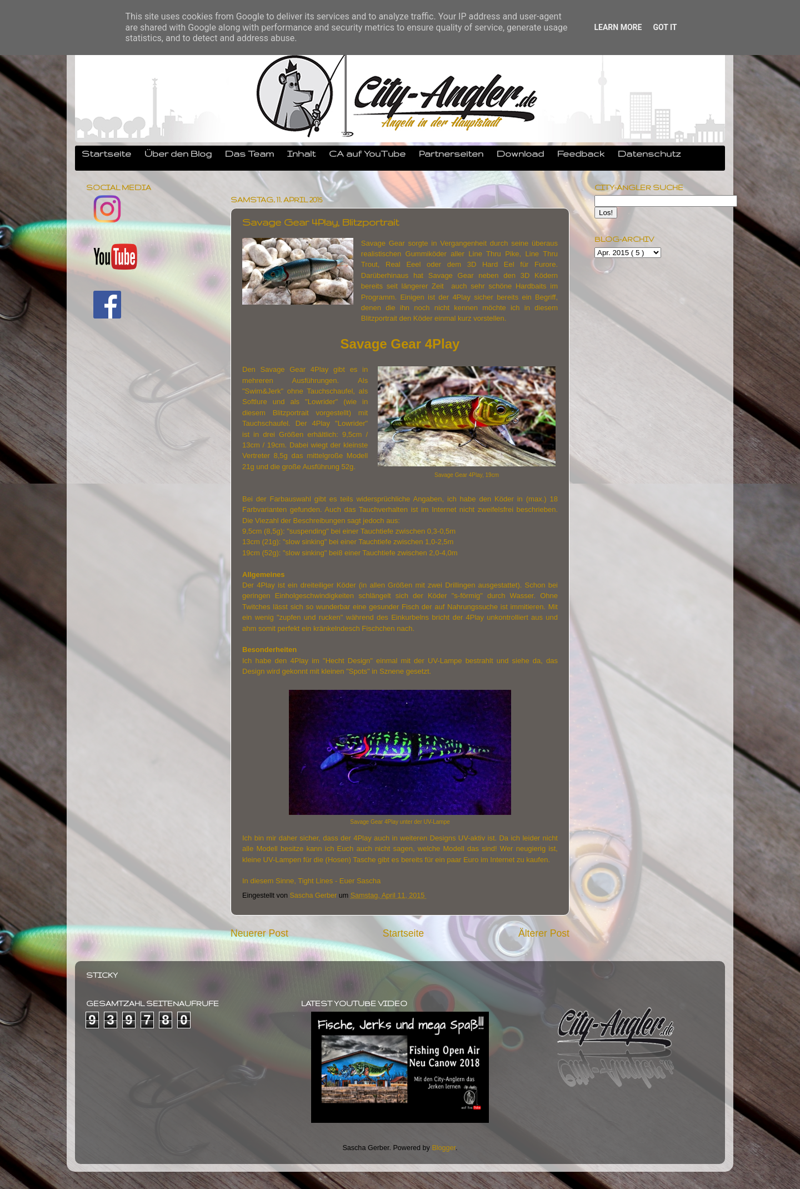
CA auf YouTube (367, 153)
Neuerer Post (259, 933)
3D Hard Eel (490, 264)
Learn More (618, 27)
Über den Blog (178, 153)
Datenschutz (649, 153)
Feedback (580, 153)
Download (520, 153)
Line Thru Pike (491, 254)
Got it (665, 27)
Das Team (249, 153)
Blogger (444, 1148)
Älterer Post (543, 933)
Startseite (106, 153)
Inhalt (301, 153)
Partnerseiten (451, 153)
